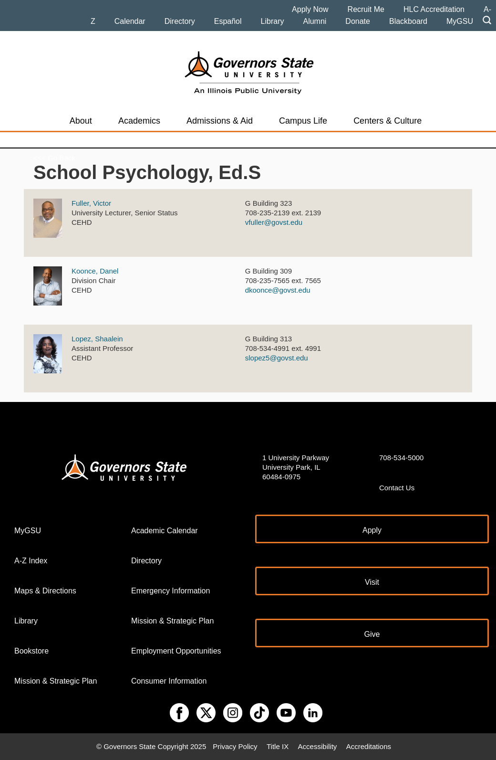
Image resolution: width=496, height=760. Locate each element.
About (81, 121)
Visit (372, 582)
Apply (372, 530)
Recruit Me (366, 9)
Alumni (314, 21)
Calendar (129, 21)
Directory (180, 21)
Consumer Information (169, 681)
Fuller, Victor (91, 203)
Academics (139, 121)
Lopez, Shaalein (97, 339)
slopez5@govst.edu (276, 358)
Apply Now (310, 9)
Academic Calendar (164, 531)
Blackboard (408, 21)
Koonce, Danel (95, 271)
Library (272, 21)
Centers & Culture (387, 121)
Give (372, 634)
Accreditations (368, 746)
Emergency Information (170, 591)
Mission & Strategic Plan (55, 681)
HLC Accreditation (434, 9)
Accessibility (317, 746)
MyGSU (459, 21)
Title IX (278, 746)
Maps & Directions (45, 591)
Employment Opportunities (176, 651)
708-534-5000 (401, 458)
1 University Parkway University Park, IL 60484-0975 (295, 467)
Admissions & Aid (219, 121)
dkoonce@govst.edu (277, 290)
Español (228, 21)
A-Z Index (30, 561)
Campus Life (303, 121)
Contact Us (396, 488)
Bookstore (31, 651)
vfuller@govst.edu (273, 222)
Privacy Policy (235, 746)
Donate (357, 21)
